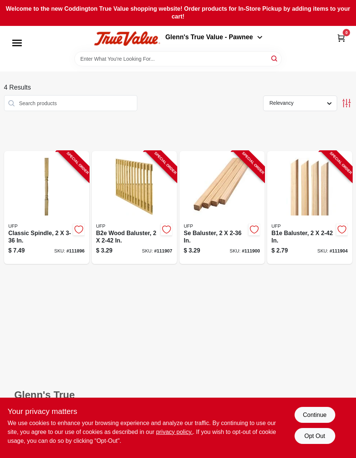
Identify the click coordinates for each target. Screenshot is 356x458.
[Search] (274, 58)
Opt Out (314, 436)
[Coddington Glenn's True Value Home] (127, 38)
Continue (314, 415)
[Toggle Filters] (346, 103)
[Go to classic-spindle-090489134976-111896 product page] (46, 207)
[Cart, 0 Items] (341, 38)
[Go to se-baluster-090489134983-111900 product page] (222, 207)
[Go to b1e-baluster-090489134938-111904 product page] (309, 207)
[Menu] (17, 43)
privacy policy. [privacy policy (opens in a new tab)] (174, 432)
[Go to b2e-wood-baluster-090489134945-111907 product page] (134, 207)
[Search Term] (178, 58)
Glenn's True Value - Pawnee (213, 37)
